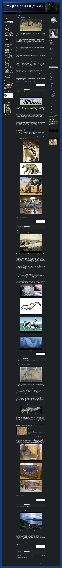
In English (18, 12)
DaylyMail (19, 544)
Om (7, 12)
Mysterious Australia (31, 81)
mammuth (34, 563)
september (52, 83)
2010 (50, 112)
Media (11, 12)
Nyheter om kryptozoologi (30, 91)
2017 (50, 80)
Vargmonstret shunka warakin (23, 364)
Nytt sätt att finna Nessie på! (23, 510)
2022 (51, 74)
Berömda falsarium (52, 54)
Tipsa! (14, 12)
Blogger (40, 563)
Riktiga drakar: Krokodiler (11, 29)
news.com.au (21, 81)
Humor (51, 53)
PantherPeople (25, 69)
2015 (50, 104)
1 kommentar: (19, 358)
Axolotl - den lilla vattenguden (11, 39)
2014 (50, 106)
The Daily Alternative (26, 350)
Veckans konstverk (52, 59)
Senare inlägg (19, 555)
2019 (50, 77)
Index (4, 12)
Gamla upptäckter (21, 360)
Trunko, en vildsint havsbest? (23, 232)
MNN (25, 217)
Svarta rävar (11, 60)
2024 (51, 73)
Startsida (31, 555)
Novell (51, 58)
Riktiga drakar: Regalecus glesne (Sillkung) (11, 51)
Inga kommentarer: (20, 89)
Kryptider (20, 91)
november (52, 82)
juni (51, 86)
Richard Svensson (33, 332)
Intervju (51, 55)
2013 (50, 107)
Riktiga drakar (52, 48)
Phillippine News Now (20, 350)
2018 (50, 79)
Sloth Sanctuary (22, 217)
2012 (50, 109)
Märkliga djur (24, 91)
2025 (50, 71)
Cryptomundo (32, 350)
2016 (50, 103)
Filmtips (51, 49)
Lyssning (51, 62)
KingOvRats (33, 314)
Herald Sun (26, 81)
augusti (52, 85)
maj (51, 88)
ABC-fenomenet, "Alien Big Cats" (37, 33)
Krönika (51, 57)
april (51, 89)
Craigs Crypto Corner (53, 61)
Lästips (51, 52)
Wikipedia (19, 217)
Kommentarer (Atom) (24, 557)
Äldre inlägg (43, 555)
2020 (51, 76)
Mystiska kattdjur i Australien (23, 17)
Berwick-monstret (11, 70)
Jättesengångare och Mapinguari (24, 95)
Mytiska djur (29, 360)
